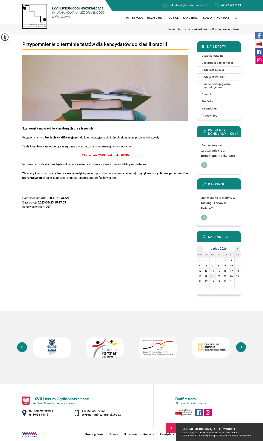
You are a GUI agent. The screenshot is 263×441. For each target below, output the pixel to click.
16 (225, 271)
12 (200, 271)
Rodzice (173, 17)
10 (231, 265)
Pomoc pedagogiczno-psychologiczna (217, 85)
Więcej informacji (204, 165)
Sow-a (207, 17)
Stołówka (207, 101)
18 (237, 271)
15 (218, 271)
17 (231, 271)
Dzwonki (207, 94)
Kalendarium (210, 108)
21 (212, 276)
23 (225, 276)
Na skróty (217, 46)
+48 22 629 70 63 (228, 5)
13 (206, 271)
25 (237, 276)
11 (237, 265)
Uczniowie (154, 17)
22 (218, 276)
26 (200, 281)
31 (231, 281)
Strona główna (127, 17)
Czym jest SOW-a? (213, 70)
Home (186, 29)
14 (212, 271)
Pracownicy (209, 115)
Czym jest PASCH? (214, 77)
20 (206, 276)
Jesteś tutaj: (175, 29)
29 (218, 281)
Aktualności (199, 29)
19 (200, 276)
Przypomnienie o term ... (224, 29)
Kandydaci (191, 17)
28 (212, 281)
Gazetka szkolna (213, 55)
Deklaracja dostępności (217, 62)
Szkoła (137, 17)
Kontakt (223, 17)
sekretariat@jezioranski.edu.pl (185, 5)
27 (206, 281)
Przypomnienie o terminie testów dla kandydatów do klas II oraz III (94, 44)
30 (225, 281)
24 (231, 276)
